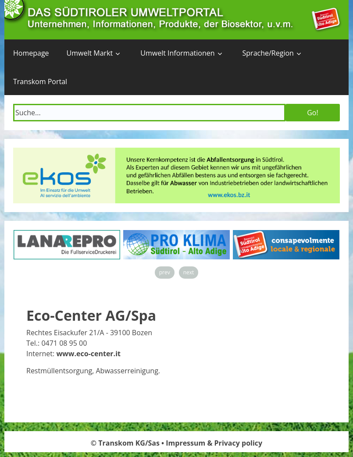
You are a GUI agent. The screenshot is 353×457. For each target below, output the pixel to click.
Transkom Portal (40, 81)
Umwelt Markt (90, 53)
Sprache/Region (268, 53)
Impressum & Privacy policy (214, 443)
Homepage (31, 53)
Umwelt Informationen (177, 53)
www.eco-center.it (88, 353)
